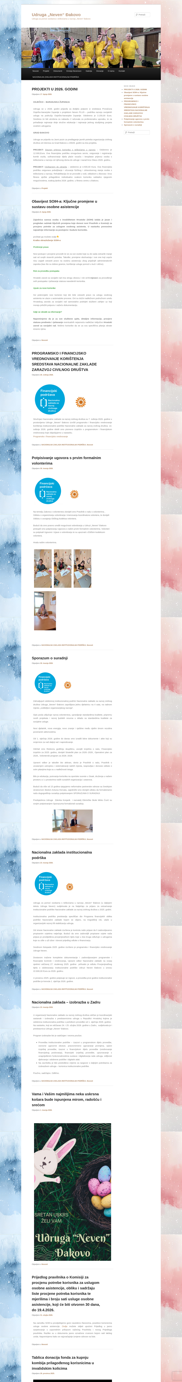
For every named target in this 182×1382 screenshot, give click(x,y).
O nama (111, 71)
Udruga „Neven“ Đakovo (56, 14)
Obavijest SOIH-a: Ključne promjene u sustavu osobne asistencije (136, 95)
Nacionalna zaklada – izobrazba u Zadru (66, 1002)
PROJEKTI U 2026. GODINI (55, 89)
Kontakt (122, 71)
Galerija (89, 71)
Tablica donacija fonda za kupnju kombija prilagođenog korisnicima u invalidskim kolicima (63, 1363)
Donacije (100, 71)
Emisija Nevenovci (74, 71)
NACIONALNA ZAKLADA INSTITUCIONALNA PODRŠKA (56, 77)
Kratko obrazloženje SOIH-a (47, 240)
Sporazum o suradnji (50, 658)
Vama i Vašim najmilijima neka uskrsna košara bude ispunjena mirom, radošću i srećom (66, 1099)
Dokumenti (57, 71)
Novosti (36, 71)
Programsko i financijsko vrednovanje (50, 436)
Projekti (46, 71)
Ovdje (64, 1326)
